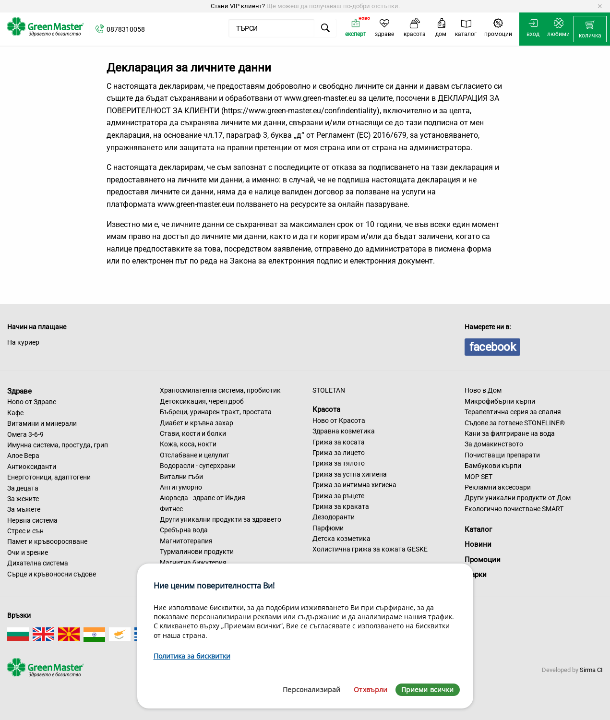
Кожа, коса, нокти (188, 444)
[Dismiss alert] (599, 6)
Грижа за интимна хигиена (354, 485)
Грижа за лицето (338, 452)
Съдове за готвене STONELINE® (515, 423)
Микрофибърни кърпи (500, 401)
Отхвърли (370, 689)
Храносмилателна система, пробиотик (220, 390)
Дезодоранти (333, 517)
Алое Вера (23, 455)
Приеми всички (427, 689)
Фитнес (171, 509)
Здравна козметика (343, 431)
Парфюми (328, 528)
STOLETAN (328, 390)
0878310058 (126, 29)
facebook (492, 347)
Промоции (483, 559)
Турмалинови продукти (197, 551)
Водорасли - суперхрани (198, 465)
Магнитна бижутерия (193, 562)
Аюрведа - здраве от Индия (202, 498)
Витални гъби (181, 476)
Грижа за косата (338, 442)
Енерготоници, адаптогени (49, 477)
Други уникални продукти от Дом (518, 498)
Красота (326, 409)
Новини (478, 544)
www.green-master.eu (320, 98)
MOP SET (478, 476)
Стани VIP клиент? (238, 6)
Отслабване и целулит (194, 455)
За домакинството (494, 444)
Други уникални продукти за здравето (220, 519)
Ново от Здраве (31, 402)
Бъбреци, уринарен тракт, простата (216, 412)
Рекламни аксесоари (498, 487)
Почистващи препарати (502, 455)
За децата (22, 488)
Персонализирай (311, 689)
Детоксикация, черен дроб (202, 401)
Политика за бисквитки (192, 655)
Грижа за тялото (338, 463)
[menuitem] (590, 29)
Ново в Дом (483, 390)
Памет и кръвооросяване (47, 541)
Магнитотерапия (186, 541)
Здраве (19, 390)
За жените (23, 499)
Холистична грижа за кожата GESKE (370, 549)
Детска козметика (341, 538)
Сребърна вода (184, 530)
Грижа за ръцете (338, 496)
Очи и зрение (27, 552)
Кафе (15, 413)
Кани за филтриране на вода (510, 433)
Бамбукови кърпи (493, 465)
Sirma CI (591, 669)
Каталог (478, 529)
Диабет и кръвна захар (196, 423)
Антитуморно (181, 487)
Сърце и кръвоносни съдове (51, 574)
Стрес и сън (25, 531)
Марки (476, 574)
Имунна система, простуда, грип (57, 445)
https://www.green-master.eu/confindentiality (300, 110)
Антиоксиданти (31, 466)
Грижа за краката (340, 506)
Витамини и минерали (42, 423)
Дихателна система (37, 563)
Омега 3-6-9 (25, 434)
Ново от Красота (338, 420)
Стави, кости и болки (193, 433)
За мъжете (23, 509)
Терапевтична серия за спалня (513, 412)
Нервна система (32, 520)
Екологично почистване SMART (514, 509)
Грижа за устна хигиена (349, 474)
